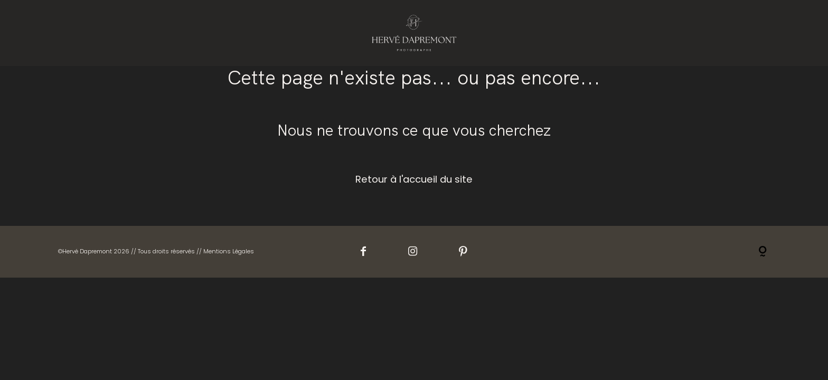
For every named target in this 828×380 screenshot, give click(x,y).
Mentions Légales (228, 251)
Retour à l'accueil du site (414, 179)
